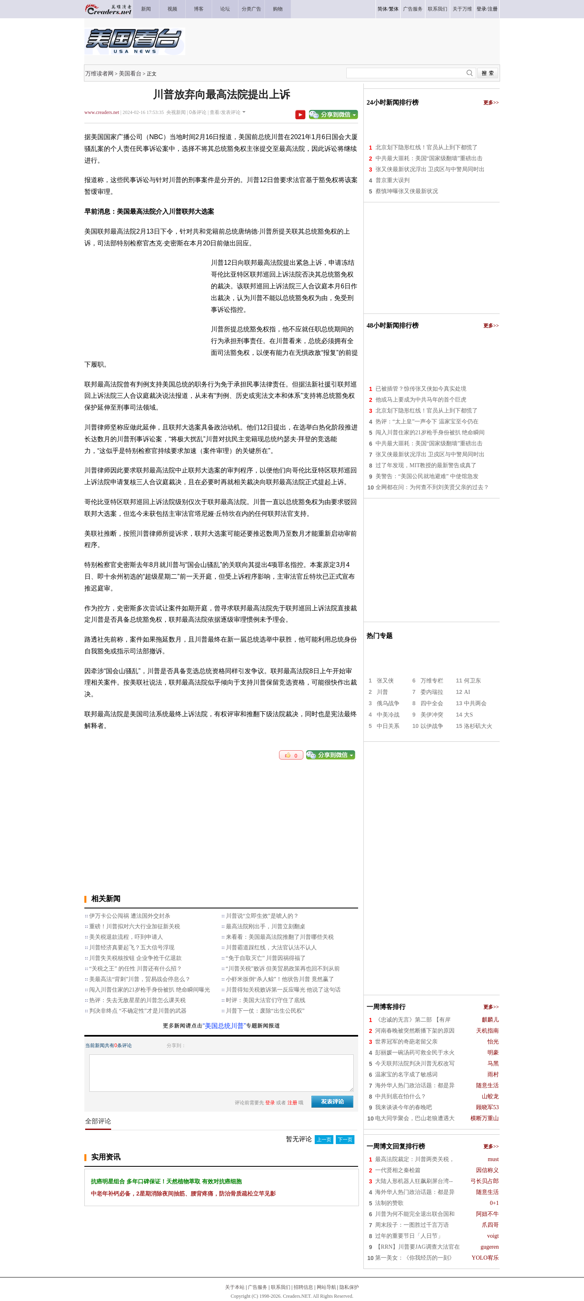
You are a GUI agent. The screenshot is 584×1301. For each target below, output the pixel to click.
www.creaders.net (101, 112)
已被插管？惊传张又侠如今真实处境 (421, 389)
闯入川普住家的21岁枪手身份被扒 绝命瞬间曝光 (149, 990)
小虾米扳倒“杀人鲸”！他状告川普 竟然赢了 (280, 979)
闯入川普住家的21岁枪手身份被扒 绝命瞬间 (430, 432)
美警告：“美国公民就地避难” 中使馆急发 (427, 476)
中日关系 (388, 726)
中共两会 (475, 703)
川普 (382, 692)
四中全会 (432, 703)
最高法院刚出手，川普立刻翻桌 (265, 926)
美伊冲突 (432, 715)
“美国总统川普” (224, 1025)
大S (468, 715)
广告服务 (257, 1287)
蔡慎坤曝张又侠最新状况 (407, 191)
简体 (382, 9)
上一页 (324, 1139)
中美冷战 (388, 715)
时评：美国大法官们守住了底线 (265, 1000)
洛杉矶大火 (478, 726)
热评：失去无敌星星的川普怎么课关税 (137, 1000)
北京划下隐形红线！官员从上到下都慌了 (427, 147)
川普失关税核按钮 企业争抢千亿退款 (135, 958)
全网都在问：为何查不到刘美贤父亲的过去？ (432, 487)
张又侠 (385, 681)
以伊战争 (432, 726)
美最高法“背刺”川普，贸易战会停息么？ (140, 979)
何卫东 (472, 681)
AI (467, 692)
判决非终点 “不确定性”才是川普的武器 (138, 1011)
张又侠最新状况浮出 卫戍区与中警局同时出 (430, 169)
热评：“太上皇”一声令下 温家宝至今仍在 (427, 422)
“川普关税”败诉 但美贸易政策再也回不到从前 (283, 969)
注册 (493, 9)
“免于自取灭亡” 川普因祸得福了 (266, 958)
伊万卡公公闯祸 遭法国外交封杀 (129, 916)
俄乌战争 (388, 703)
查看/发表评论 (225, 112)
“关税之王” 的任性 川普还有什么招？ (135, 969)
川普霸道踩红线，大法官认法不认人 (271, 948)
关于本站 (235, 1287)
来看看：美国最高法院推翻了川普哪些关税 (280, 937)
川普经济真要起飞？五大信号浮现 (131, 948)
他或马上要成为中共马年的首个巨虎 (421, 400)
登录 (481, 9)
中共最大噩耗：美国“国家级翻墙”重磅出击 (429, 158)
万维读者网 (99, 73)
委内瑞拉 (432, 692)
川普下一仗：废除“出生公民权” (265, 1011)
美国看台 (130, 73)
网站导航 (326, 1287)
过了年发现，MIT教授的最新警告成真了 (426, 465)
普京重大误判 (393, 180)
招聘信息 (303, 1287)
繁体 (394, 9)
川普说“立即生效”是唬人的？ (262, 916)
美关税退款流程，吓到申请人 (126, 937)
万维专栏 (432, 681)
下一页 (345, 1139)
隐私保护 (349, 1287)
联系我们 (280, 1287)
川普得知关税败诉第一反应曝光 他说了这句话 (283, 990)
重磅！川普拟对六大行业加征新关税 (134, 926)
